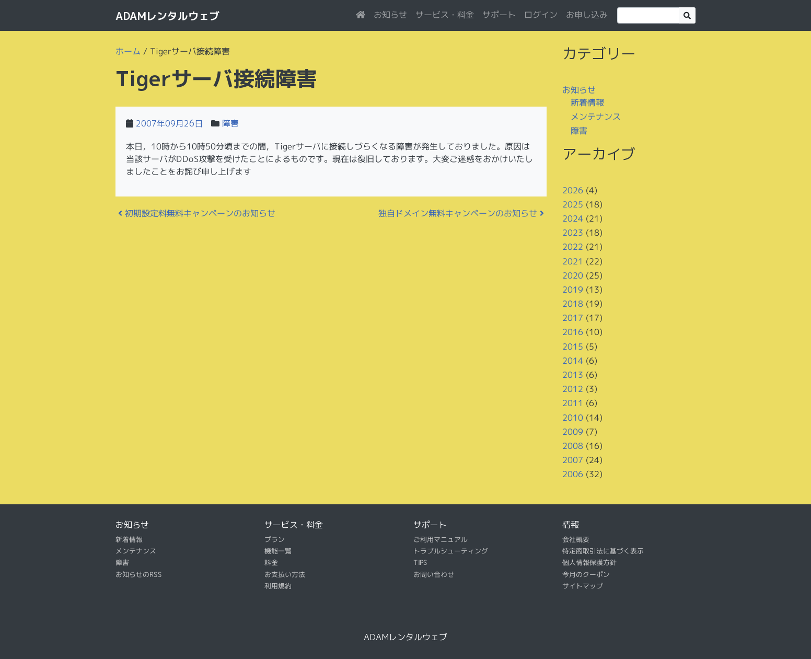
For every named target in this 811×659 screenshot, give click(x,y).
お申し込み (587, 14)
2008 (572, 446)
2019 (572, 289)
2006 (572, 474)
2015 (572, 346)
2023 (572, 232)
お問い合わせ (433, 574)
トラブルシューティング (450, 551)
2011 (572, 403)
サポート (499, 14)
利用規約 (278, 586)
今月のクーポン (586, 574)
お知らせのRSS (138, 574)
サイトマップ (582, 586)
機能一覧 (278, 551)
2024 (572, 218)
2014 (572, 360)
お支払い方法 (284, 574)
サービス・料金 (444, 14)
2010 (572, 417)
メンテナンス (596, 116)
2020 (572, 275)
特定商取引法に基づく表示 (603, 551)
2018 (572, 303)
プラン (274, 539)
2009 (572, 431)
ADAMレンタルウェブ (167, 15)
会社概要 (575, 539)
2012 (572, 389)
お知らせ (390, 14)
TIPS (420, 562)
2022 (572, 246)
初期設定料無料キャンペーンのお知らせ (196, 213)
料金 (271, 562)
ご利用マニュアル (440, 539)
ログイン (541, 14)
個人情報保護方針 (589, 562)
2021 (572, 261)
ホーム (128, 51)
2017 (572, 317)
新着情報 (587, 102)
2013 (572, 374)
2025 (572, 204)
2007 (572, 460)
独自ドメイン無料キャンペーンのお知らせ (461, 213)
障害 (230, 123)
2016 (572, 332)
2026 (572, 189)
